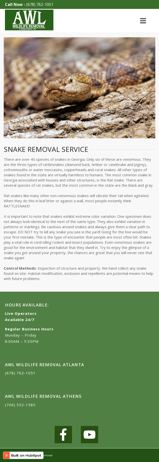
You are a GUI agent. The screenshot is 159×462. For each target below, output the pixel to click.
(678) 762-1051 (39, 4)
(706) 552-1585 (20, 404)
